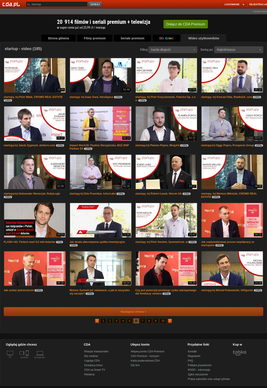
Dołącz (185, 24)
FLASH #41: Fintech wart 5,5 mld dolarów (29, 242)
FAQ (190, 360)
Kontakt (192, 351)
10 (163, 320)
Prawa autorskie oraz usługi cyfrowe (209, 379)
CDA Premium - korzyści (145, 356)
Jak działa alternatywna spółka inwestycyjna (97, 242)
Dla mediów (91, 356)
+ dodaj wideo (259, 11)
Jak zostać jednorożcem (19, 290)
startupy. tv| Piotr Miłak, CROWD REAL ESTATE (33, 97)
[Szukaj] (57, 4)
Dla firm (135, 365)
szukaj (95, 4)
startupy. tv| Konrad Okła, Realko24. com (226, 97)
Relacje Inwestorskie (96, 351)
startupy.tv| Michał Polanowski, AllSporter (227, 290)
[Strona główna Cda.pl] (12, 4)
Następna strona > (130, 311)
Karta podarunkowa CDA (145, 360)
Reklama (89, 374)
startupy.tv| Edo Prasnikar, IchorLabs (93, 193)
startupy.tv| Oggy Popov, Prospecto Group (227, 145)
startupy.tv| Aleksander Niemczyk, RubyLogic (32, 193)
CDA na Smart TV (94, 369)
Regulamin (194, 356)
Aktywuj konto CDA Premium (147, 351)
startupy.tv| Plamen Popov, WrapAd (157, 145)
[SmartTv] (27, 360)
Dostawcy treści (93, 365)
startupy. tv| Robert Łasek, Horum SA (158, 193)
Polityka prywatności (200, 365)
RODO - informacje (199, 369)
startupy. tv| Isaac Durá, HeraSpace (91, 97)
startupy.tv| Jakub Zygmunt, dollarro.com (29, 145)
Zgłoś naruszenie (198, 374)
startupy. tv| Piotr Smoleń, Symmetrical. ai (161, 242)
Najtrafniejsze (239, 49)
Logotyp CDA (92, 360)
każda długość (173, 49)
